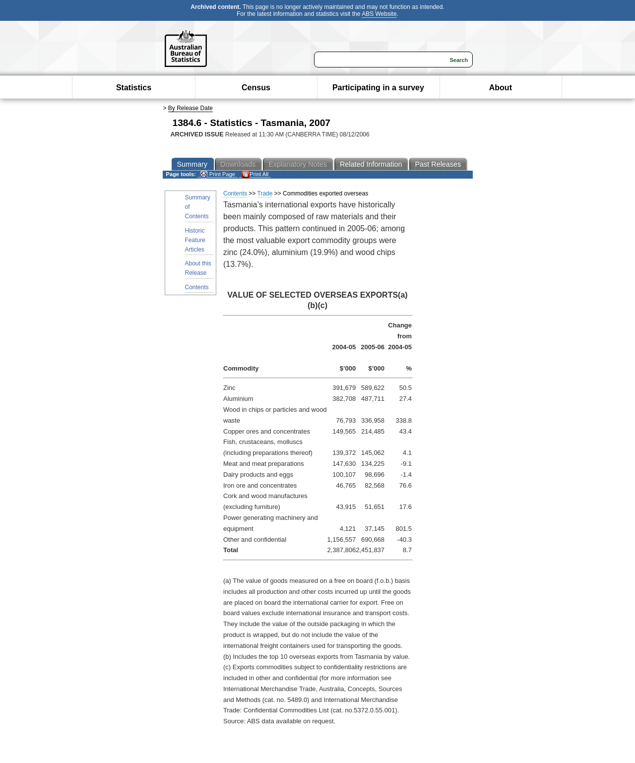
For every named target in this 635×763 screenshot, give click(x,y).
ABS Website (379, 13)
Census (256, 87)
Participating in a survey (378, 87)
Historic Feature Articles (195, 240)
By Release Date (190, 108)
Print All (255, 174)
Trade (265, 193)
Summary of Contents (197, 207)
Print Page (217, 174)
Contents (197, 287)
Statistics (133, 87)
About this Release (198, 268)
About (500, 87)
